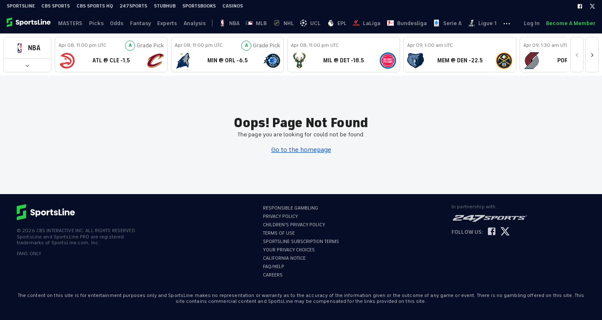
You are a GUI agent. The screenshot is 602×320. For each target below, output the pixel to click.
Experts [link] (168, 23)
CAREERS (273, 275)
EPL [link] (339, 23)
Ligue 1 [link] (486, 23)
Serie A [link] (450, 23)
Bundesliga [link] (410, 23)
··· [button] (510, 23)
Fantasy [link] (141, 23)
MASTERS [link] (71, 23)
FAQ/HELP (273, 267)
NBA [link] (231, 23)
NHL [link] (285, 23)
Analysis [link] (196, 23)
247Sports (133, 6)
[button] (27, 48)
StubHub (165, 6)
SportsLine (21, 6)
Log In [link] (531, 23)
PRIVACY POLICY (280, 216)
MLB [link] (258, 23)
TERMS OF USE (279, 233)
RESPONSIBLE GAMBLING (290, 208)
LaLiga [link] (369, 23)
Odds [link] (117, 23)
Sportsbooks (199, 6)
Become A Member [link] (570, 23)
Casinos (232, 6)
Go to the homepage (301, 150)
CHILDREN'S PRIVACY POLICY (294, 225)
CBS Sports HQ (95, 6)
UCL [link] (313, 23)
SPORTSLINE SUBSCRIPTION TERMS (301, 241)
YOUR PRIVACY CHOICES (289, 250)
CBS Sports (55, 6)
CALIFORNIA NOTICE (284, 258)
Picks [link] (96, 23)
